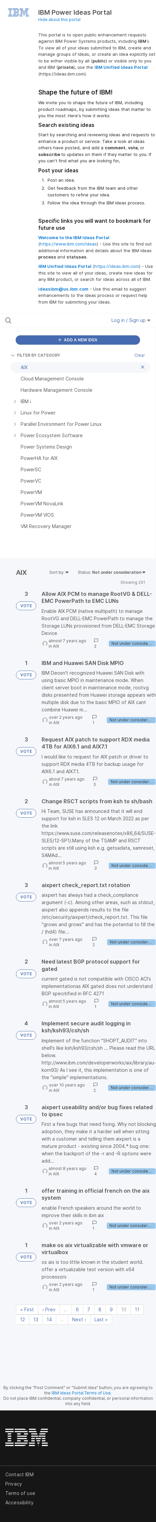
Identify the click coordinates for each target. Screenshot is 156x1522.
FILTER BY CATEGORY (35, 355)
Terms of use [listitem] (20, 1493)
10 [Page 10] (123, 1309)
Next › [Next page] (79, 1319)
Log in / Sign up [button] (131, 320)
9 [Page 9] (111, 1309)
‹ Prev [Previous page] (49, 1309)
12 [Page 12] (22, 1319)
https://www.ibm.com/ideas (68, 243)
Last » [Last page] (101, 1319)
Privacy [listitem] (13, 1484)
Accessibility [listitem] (19, 1502)
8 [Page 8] (99, 1309)
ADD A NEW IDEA (77, 339)
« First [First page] (27, 1309)
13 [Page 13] (35, 1319)
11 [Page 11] (137, 1309)
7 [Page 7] (88, 1309)
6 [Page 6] (77, 1309)
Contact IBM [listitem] (19, 1474)
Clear (139, 355)
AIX (56, 646)
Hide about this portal (59, 19)
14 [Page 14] (49, 1319)
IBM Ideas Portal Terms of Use (81, 1392)
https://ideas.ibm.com (116, 266)
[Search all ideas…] (47, 320)
